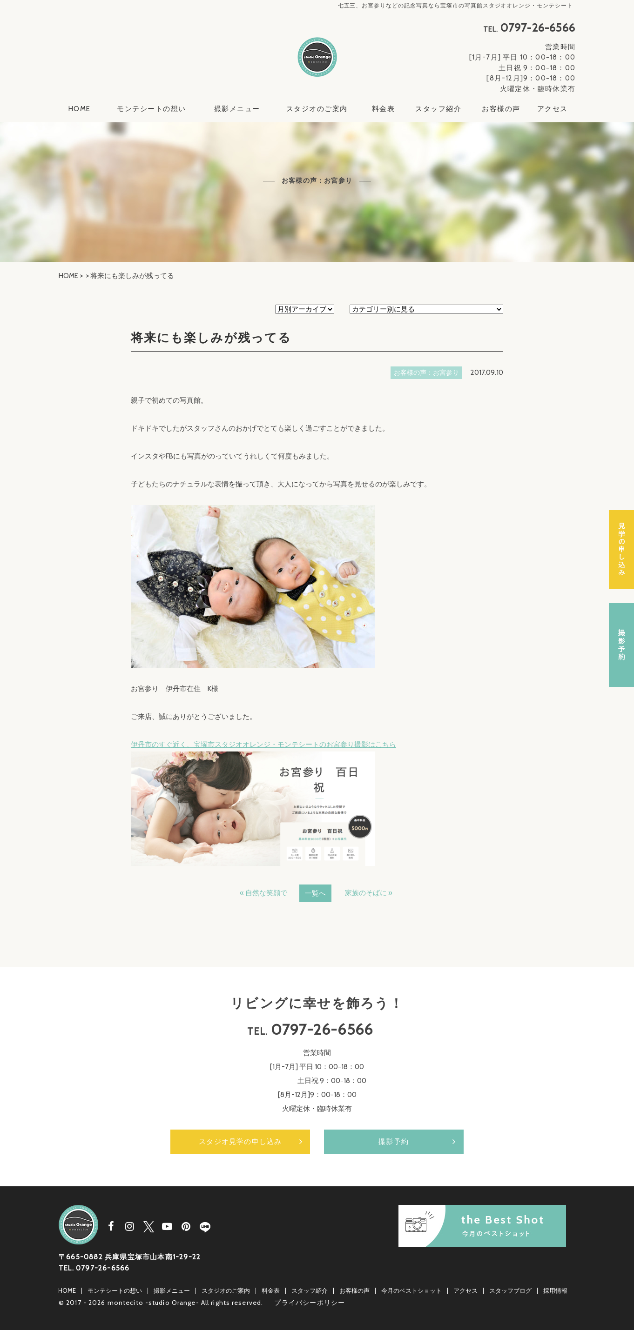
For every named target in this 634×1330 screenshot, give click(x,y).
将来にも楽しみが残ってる (211, 337)
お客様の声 (501, 109)
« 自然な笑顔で (263, 893)
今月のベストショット (411, 1290)
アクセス (552, 109)
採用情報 (555, 1290)
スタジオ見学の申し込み (240, 1141)
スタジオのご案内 (317, 109)
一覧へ (315, 893)
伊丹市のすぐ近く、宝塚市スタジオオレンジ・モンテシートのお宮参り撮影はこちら (263, 744)
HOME (79, 109)
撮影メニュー (237, 109)
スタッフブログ (510, 1290)
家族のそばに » (368, 893)
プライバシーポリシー (309, 1302)
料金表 (383, 109)
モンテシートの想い (151, 109)
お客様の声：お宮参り (426, 372)
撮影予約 (393, 1141)
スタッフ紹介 (438, 109)
